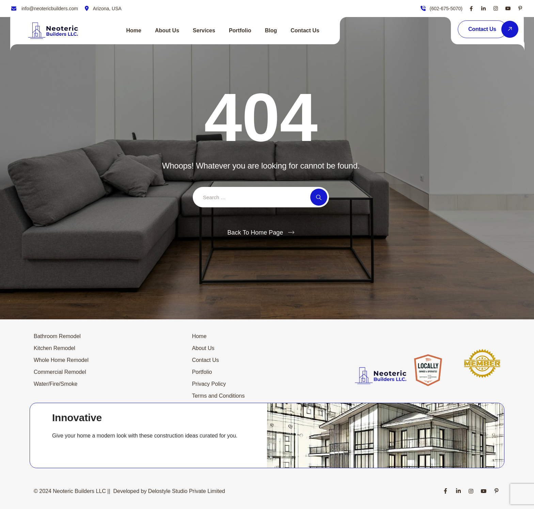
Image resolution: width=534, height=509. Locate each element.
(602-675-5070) (445, 8)
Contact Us (304, 30)
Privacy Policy (209, 384)
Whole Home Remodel (61, 360)
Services (204, 30)
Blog (271, 30)
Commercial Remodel (60, 372)
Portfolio (240, 30)
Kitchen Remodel (54, 348)
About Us (167, 30)
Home (133, 30)
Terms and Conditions (218, 396)
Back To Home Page (255, 232)
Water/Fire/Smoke (55, 384)
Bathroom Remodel (57, 336)
